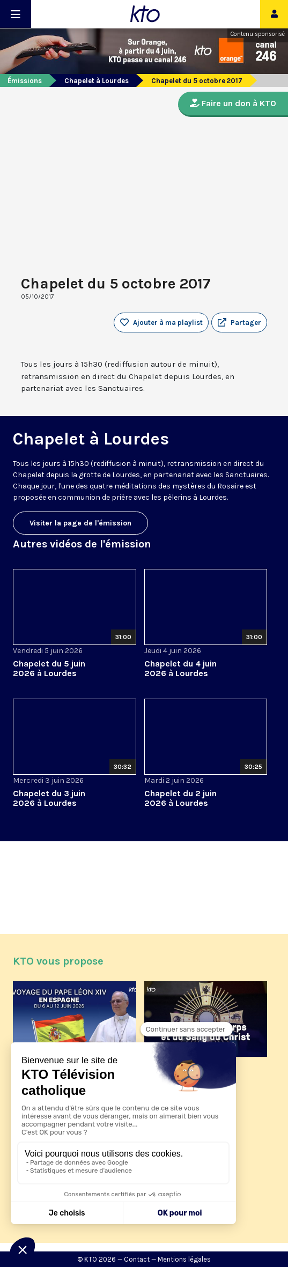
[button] (239, 323)
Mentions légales (184, 1259)
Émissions (25, 81)
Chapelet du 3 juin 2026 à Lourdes (49, 798)
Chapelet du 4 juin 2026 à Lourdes (180, 668)
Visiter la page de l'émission (80, 523)
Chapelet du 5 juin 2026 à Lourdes (49, 668)
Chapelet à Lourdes (96, 81)
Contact (137, 1259)
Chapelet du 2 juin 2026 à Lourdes (180, 798)
